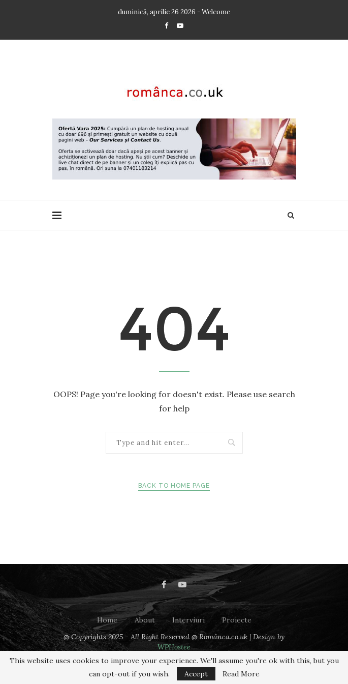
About (145, 619)
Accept (196, 673)
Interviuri (188, 619)
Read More (241, 673)
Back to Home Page (174, 485)
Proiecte (236, 619)
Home (107, 619)
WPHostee (174, 646)
